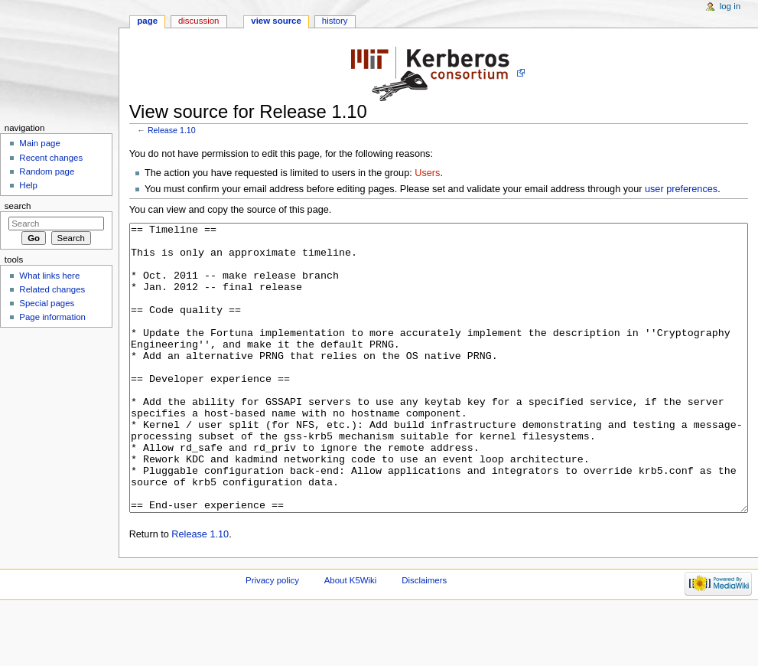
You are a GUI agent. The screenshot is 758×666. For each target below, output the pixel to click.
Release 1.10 (172, 130)
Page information (52, 317)
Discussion (198, 20)
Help (28, 185)
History (335, 20)
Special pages (46, 303)
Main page (39, 143)
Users (427, 173)
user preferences (681, 189)
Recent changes (51, 157)
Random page (46, 171)
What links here (49, 275)
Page (147, 20)
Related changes (52, 289)
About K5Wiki (350, 637)
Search (18, 206)
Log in (730, 6)
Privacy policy (272, 637)
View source (276, 20)
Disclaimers (424, 637)
